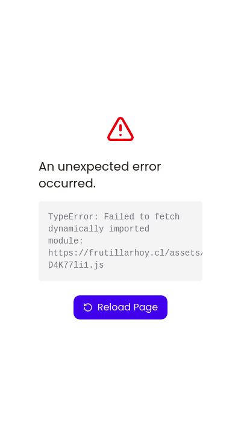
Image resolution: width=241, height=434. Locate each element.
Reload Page (120, 307)
